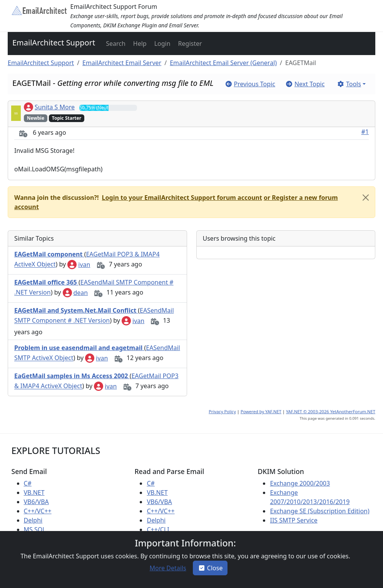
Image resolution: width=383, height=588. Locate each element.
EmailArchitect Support (53, 42)
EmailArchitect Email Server (121, 63)
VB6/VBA (36, 502)
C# (28, 483)
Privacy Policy (222, 411)
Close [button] (210, 568)
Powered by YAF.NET (261, 411)
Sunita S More (49, 107)
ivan (78, 264)
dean (75, 292)
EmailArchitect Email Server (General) (223, 63)
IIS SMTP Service (293, 520)
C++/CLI (158, 529)
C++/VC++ (38, 511)
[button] (115, 43)
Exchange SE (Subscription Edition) (319, 511)
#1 (365, 131)
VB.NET (34, 492)
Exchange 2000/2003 (300, 483)
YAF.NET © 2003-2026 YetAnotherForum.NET (330, 411)
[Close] (365, 197)
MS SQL (35, 529)
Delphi (33, 520)
